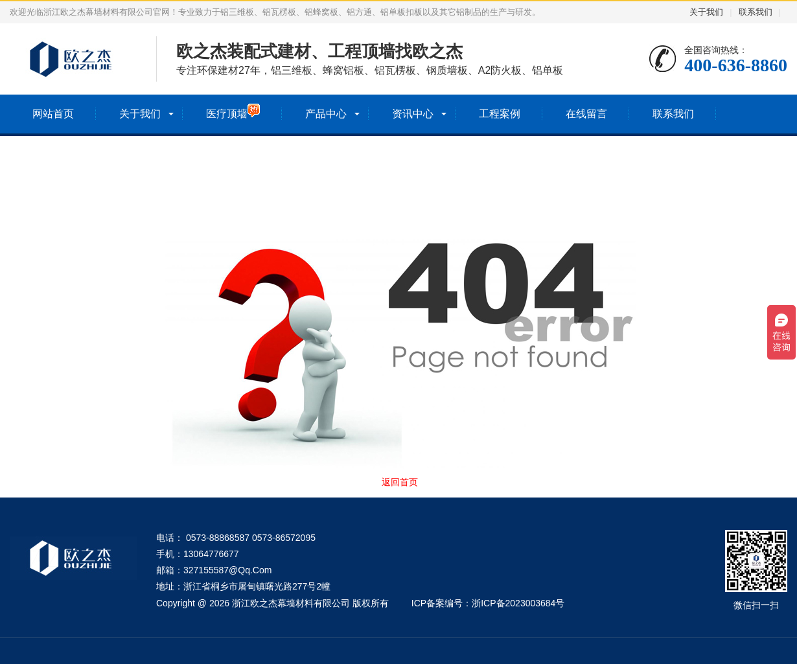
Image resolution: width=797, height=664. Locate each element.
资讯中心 (412, 113)
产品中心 (326, 113)
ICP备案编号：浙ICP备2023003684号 (488, 603)
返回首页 (400, 482)
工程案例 (499, 113)
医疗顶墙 (233, 110)
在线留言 (586, 113)
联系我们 (755, 12)
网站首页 (53, 113)
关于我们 (706, 12)
